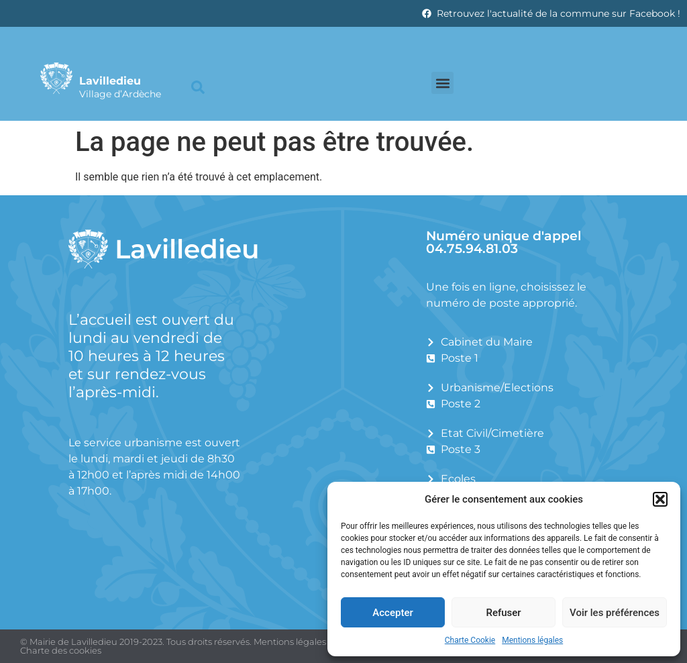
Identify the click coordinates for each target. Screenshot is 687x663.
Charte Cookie (470, 640)
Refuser (503, 613)
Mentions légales (532, 640)
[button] (660, 499)
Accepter (392, 613)
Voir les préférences (614, 613)
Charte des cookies (60, 650)
